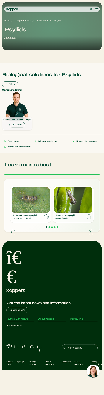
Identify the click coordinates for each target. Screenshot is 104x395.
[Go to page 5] (57, 227)
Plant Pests (42, 20)
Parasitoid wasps (14, 336)
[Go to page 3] (52, 227)
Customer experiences (80, 325)
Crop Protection (23, 20)
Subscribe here (18, 310)
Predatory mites (14, 325)
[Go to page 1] (46, 227)
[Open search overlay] (91, 9)
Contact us (17, 125)
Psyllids (57, 20)
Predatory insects (14, 331)
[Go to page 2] (49, 227)
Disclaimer (66, 387)
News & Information (47, 331)
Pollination (11, 358)
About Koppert (45, 325)
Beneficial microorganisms (18, 347)
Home (7, 20)
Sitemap (94, 387)
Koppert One (76, 336)
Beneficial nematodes (16, 342)
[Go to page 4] (55, 227)
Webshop (74, 331)
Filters (10, 84)
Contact (42, 336)
